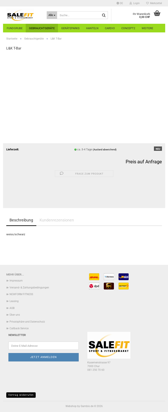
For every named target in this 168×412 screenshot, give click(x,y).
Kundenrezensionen (57, 220)
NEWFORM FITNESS (21, 294)
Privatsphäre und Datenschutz (27, 321)
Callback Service (19, 328)
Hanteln (92, 28)
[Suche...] (52, 15)
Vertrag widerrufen (21, 394)
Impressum (16, 280)
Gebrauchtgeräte (42, 28)
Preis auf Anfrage (144, 161)
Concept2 (128, 28)
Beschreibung (21, 220)
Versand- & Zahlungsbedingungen (29, 287)
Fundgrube (14, 28)
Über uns (15, 314)
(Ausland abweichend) (105, 149)
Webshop (71, 406)
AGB (12, 308)
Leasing (14, 301)
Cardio (110, 28)
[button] (119, 3)
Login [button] (135, 3)
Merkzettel (154, 3)
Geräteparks (70, 28)
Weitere (147, 28)
